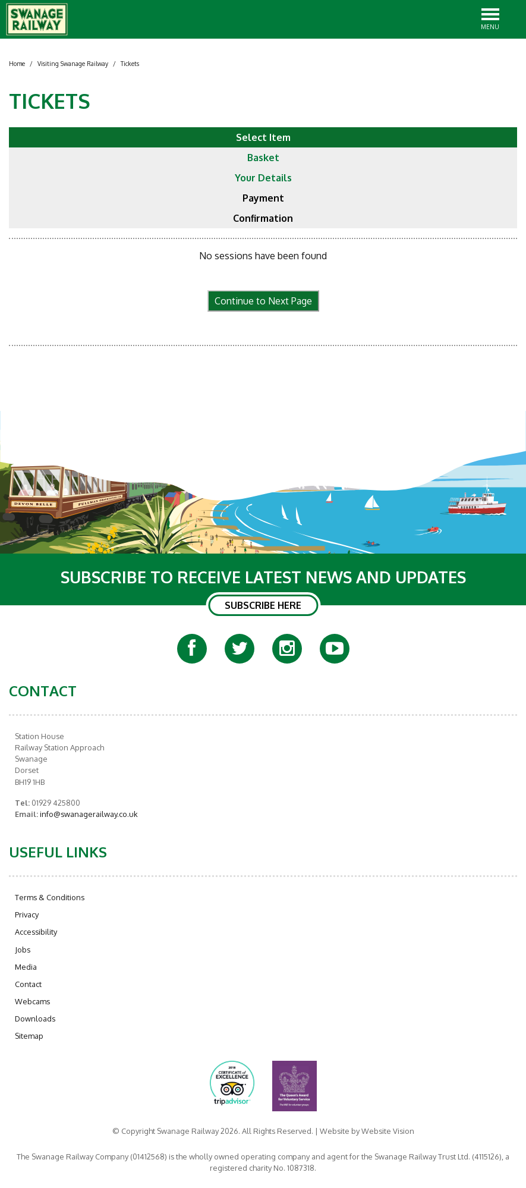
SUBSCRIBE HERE (263, 605)
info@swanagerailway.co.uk (88, 814)
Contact (28, 984)
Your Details (263, 178)
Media (26, 967)
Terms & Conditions (49, 897)
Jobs (22, 949)
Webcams (32, 1001)
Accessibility (36, 931)
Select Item (263, 137)
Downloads (35, 1018)
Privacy (27, 914)
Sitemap (29, 1036)
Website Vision (387, 1131)
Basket (263, 158)
